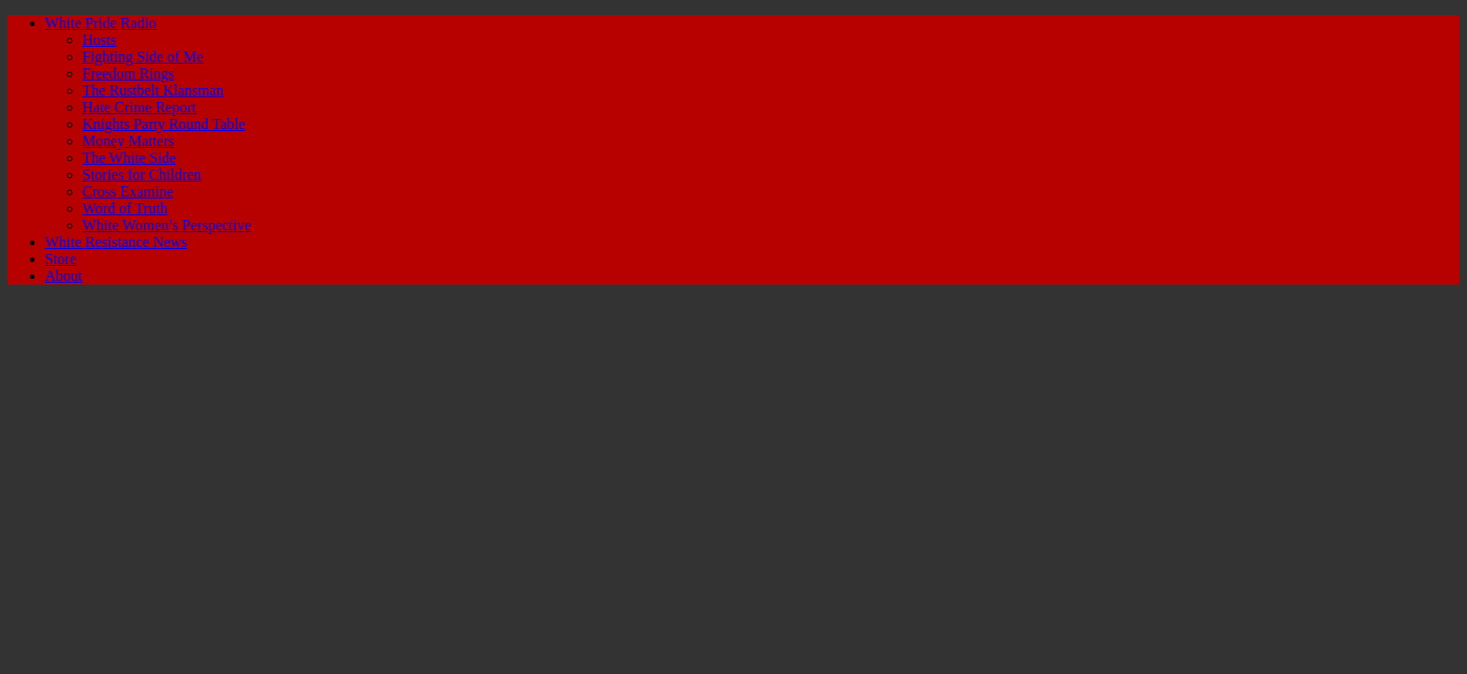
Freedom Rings (128, 73)
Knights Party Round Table (163, 124)
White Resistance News (116, 242)
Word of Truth (124, 208)
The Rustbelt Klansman (153, 90)
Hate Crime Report (139, 107)
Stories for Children (141, 175)
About (63, 276)
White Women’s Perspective (167, 225)
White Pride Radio (100, 23)
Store (61, 259)
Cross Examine (127, 191)
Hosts (99, 40)
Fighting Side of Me (142, 57)
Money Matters (128, 141)
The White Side (129, 158)
